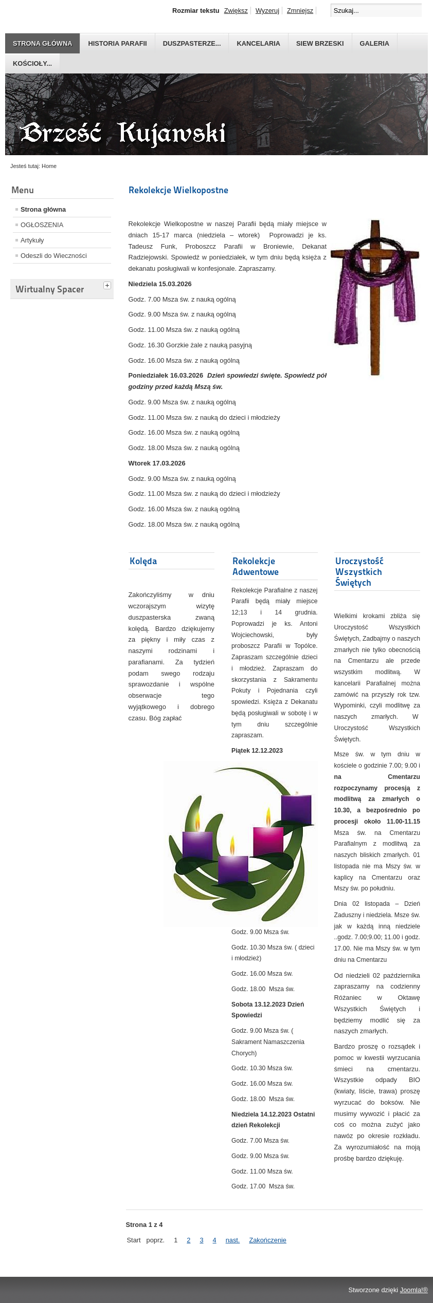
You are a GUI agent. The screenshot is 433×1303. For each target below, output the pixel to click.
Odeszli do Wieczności (54, 255)
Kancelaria (258, 43)
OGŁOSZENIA (42, 225)
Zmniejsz (300, 10)
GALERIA (375, 43)
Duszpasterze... (192, 43)
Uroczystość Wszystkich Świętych (359, 571)
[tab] (108, 284)
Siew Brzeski (320, 43)
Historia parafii (117, 43)
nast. (233, 1240)
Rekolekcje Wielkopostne (178, 189)
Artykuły (32, 240)
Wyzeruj (267, 10)
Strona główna (42, 43)
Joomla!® (414, 1290)
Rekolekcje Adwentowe (255, 566)
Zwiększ (236, 10)
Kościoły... (32, 63)
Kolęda (143, 560)
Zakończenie (267, 1240)
